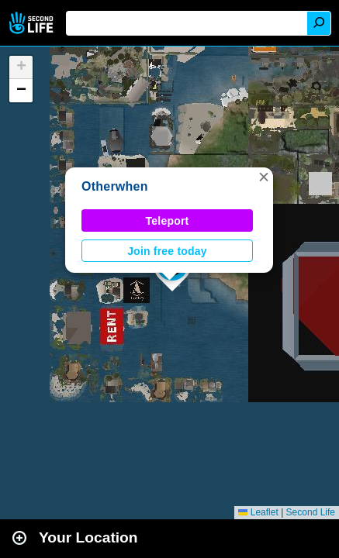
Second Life (33, 23)
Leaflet (258, 512)
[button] (263, 176)
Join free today (167, 251)
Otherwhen (114, 186)
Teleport (167, 221)
